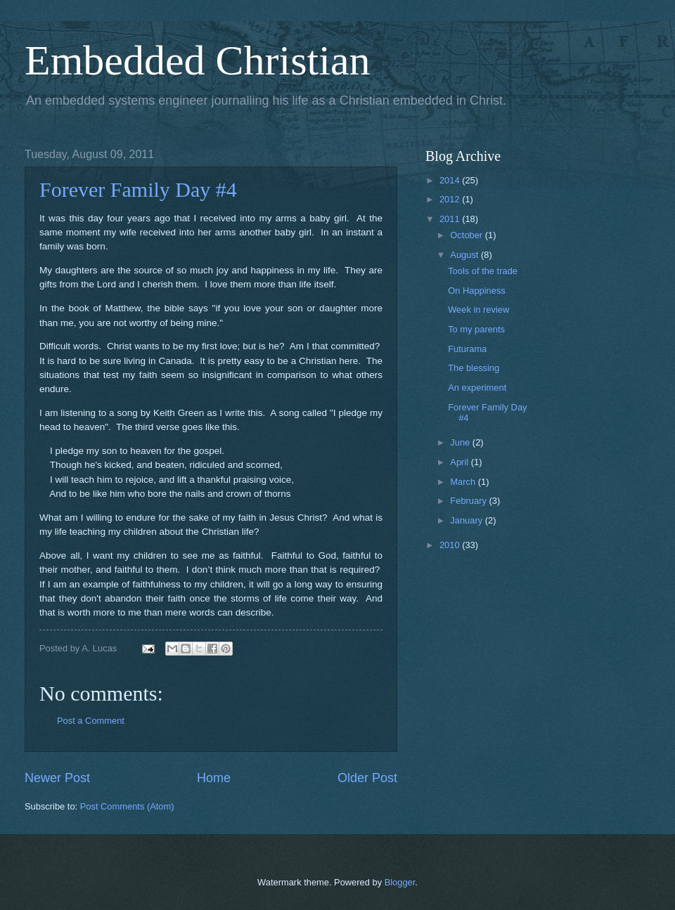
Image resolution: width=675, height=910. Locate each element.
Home (214, 778)
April (460, 462)
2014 (450, 180)
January (467, 520)
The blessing (473, 368)
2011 (450, 219)
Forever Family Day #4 (138, 189)
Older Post (367, 778)
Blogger (400, 882)
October (467, 235)
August (465, 254)
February (469, 500)
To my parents (476, 329)
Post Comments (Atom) (127, 806)
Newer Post (57, 778)
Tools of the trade (483, 271)
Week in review (478, 309)
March (463, 481)
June (461, 442)
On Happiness (477, 290)
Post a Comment (90, 720)
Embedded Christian (198, 60)
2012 (450, 199)
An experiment (477, 387)
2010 (450, 545)
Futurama (467, 349)
